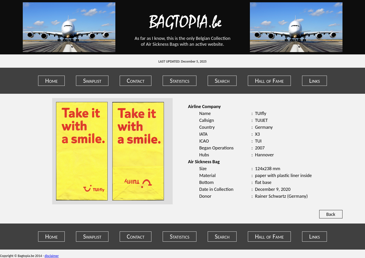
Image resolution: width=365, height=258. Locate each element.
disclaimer (52, 256)
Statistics (179, 80)
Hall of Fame (269, 80)
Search (222, 80)
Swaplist (92, 80)
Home (51, 80)
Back (330, 214)
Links (314, 80)
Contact (136, 80)
